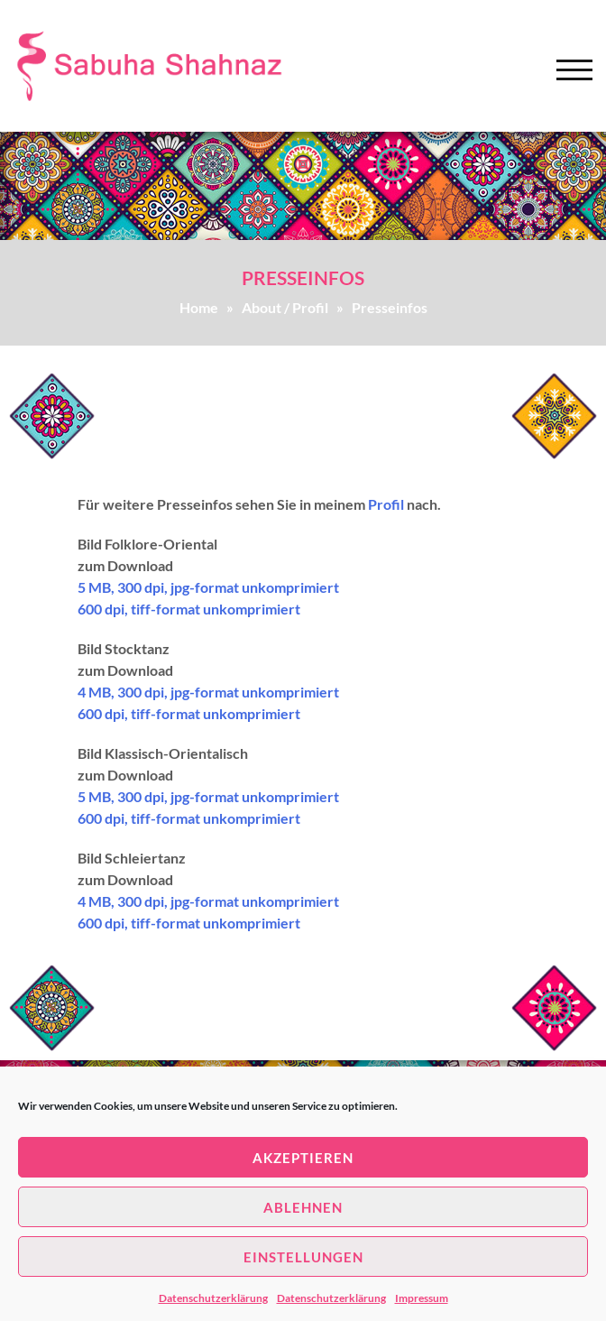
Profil (386, 504)
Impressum (421, 1298)
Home (198, 307)
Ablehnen (303, 1207)
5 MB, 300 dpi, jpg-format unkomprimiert (208, 587)
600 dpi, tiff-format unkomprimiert (189, 608)
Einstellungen (303, 1257)
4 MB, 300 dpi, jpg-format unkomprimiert (208, 691)
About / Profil (285, 307)
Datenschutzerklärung (213, 1298)
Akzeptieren (303, 1158)
